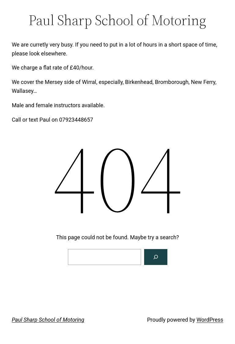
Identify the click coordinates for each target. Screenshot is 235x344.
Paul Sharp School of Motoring (48, 319)
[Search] (155, 257)
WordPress (209, 319)
